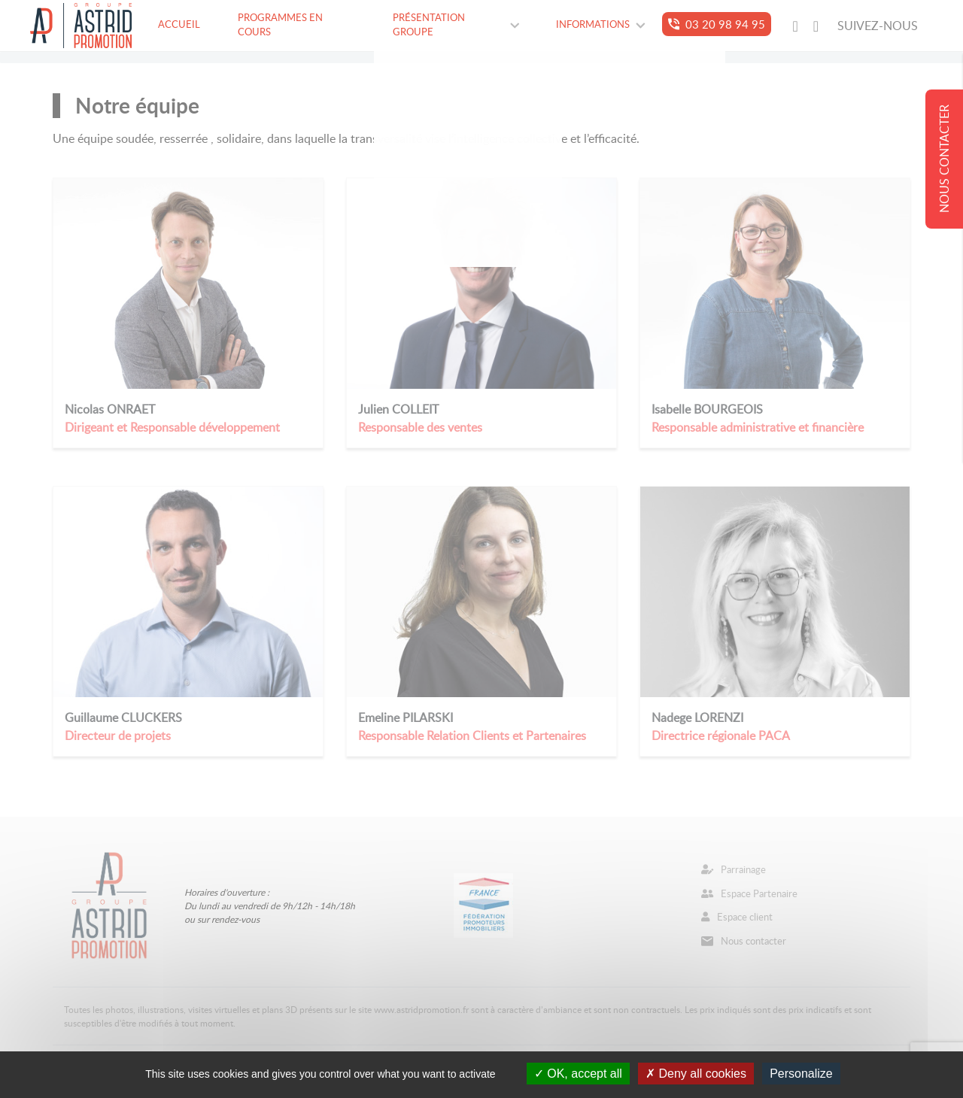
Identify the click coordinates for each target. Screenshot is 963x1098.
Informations (601, 24)
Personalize (801, 1073)
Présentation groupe (457, 24)
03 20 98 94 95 (716, 24)
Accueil (179, 24)
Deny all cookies (696, 1073)
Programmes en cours (280, 24)
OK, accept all (578, 1073)
